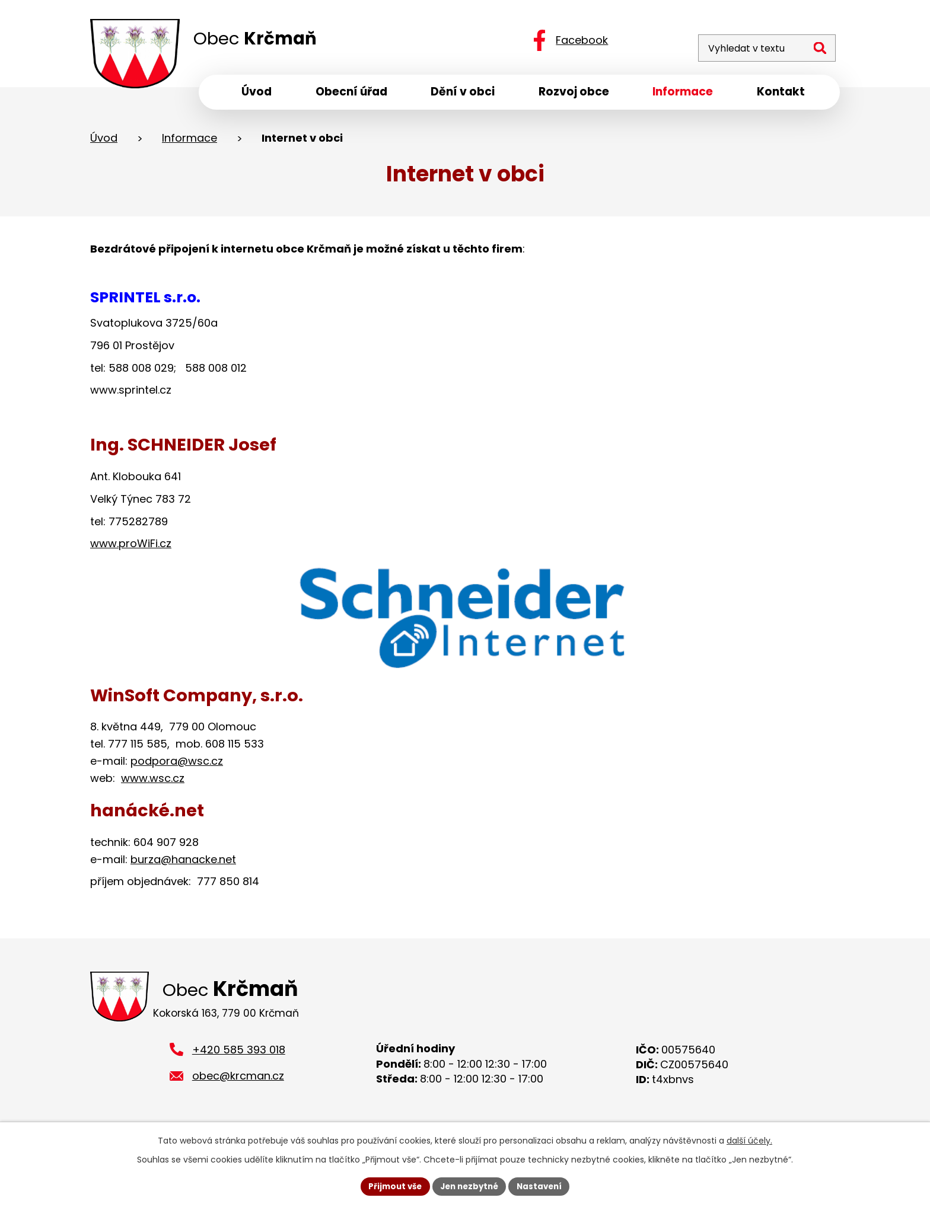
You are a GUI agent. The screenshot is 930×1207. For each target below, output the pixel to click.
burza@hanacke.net (183, 862)
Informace (189, 141)
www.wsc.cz (152, 781)
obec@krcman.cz (238, 1082)
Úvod (103, 141)
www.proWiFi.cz (130, 547)
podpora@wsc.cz (176, 764)
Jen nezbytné (469, 1186)
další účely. (749, 1139)
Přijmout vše (391, 1186)
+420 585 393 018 (238, 1056)
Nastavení (543, 1186)
